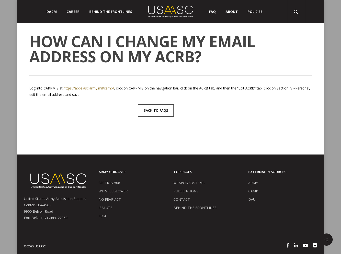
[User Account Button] (315, 11)
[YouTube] (305, 246)
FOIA (102, 216)
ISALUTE (105, 207)
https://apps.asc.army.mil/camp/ (89, 88)
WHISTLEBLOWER (113, 191)
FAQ (212, 11)
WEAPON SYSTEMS (189, 182)
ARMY (253, 182)
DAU (252, 199)
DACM (51, 11)
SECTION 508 (109, 182)
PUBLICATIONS (185, 191)
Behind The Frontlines (110, 11)
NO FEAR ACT (110, 199)
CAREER (73, 11)
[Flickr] (315, 246)
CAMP (253, 191)
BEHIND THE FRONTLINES (194, 207)
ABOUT (232, 11)
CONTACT (181, 199)
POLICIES (255, 11)
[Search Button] (296, 11)
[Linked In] (296, 246)
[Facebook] (287, 246)
